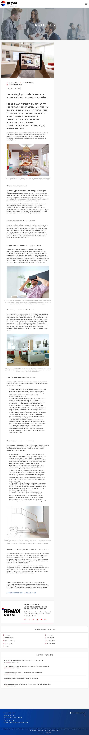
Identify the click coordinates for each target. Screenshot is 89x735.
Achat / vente (8, 640)
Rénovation (50, 640)
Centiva (48, 732)
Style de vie (50, 643)
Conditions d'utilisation (37, 730)
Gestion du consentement (51, 730)
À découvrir (12, 82)
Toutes (6, 635)
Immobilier (49, 638)
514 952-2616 (10, 720)
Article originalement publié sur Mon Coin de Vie (21, 592)
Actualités (7, 643)
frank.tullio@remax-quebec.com (18, 722)
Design (6, 646)
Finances (49, 635)
